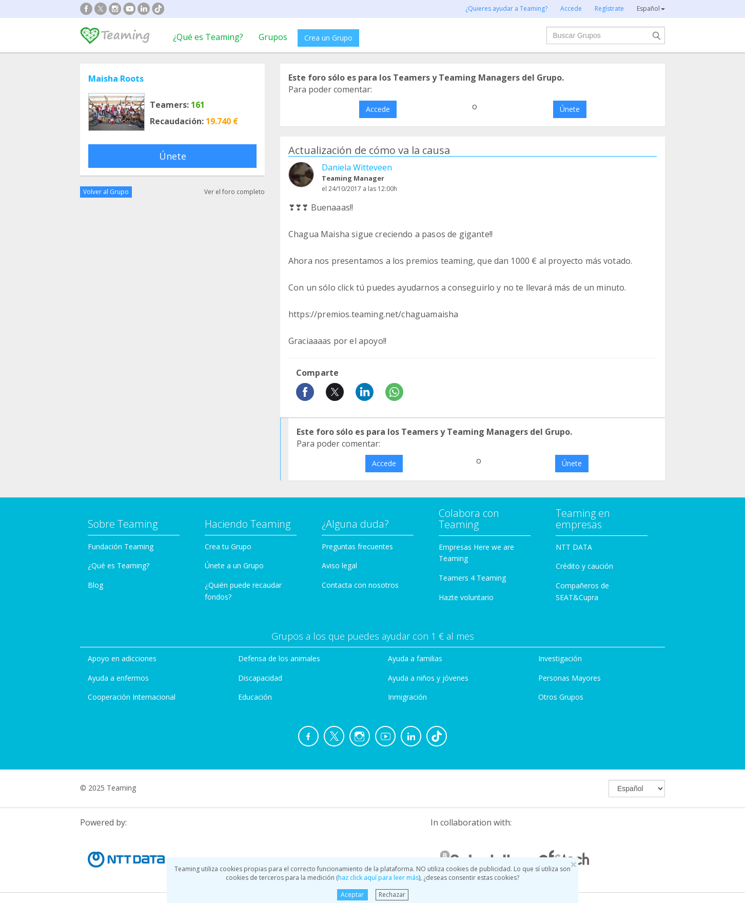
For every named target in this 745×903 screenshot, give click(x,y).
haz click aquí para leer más (378, 877)
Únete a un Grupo (234, 565)
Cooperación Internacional (131, 697)
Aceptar (352, 894)
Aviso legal (339, 565)
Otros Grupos (560, 697)
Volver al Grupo (106, 191)
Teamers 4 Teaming (472, 578)
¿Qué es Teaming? (208, 37)
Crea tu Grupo (228, 546)
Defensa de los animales (279, 658)
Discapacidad (260, 678)
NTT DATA (574, 547)
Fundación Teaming (120, 546)
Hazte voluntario (466, 597)
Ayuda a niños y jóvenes (428, 678)
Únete (172, 156)
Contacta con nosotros (360, 585)
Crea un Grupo (328, 38)
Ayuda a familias (415, 658)
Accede (378, 109)
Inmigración (407, 697)
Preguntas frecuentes (357, 546)
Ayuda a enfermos (118, 678)
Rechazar (392, 894)
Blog (95, 585)
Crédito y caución (584, 566)
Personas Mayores (569, 678)
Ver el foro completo (234, 191)
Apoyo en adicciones (122, 658)
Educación (255, 697)
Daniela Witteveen (357, 167)
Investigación (560, 658)
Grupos (273, 37)
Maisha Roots (116, 78)
